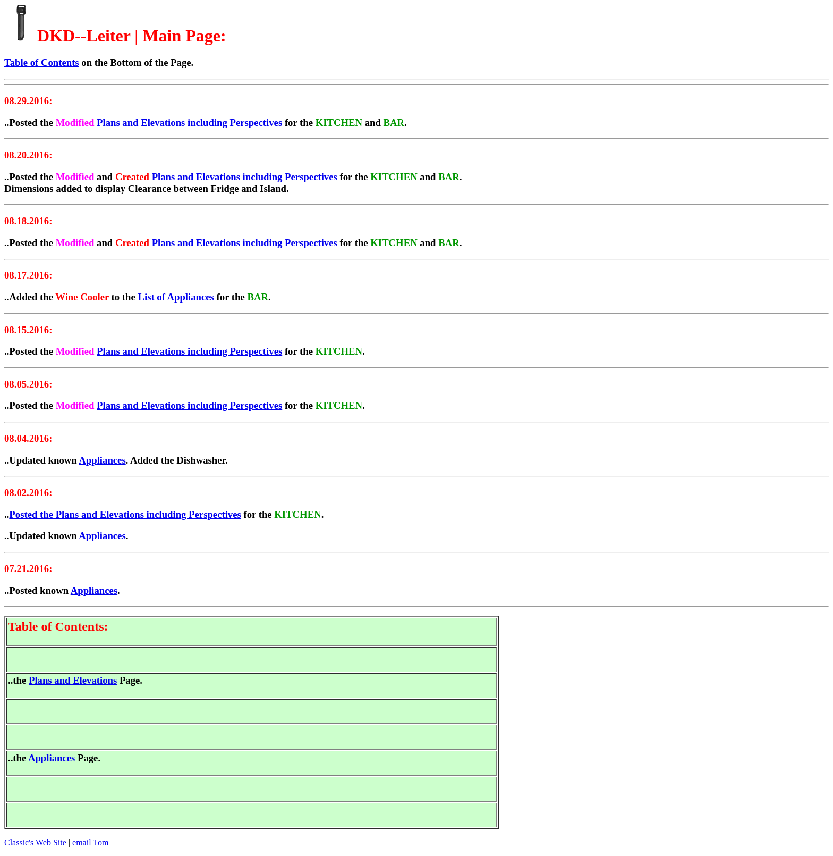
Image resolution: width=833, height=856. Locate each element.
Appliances (102, 460)
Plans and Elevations (73, 680)
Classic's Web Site (35, 842)
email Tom (90, 842)
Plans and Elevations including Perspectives (189, 122)
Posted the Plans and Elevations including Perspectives (125, 514)
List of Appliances (176, 297)
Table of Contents (41, 62)
